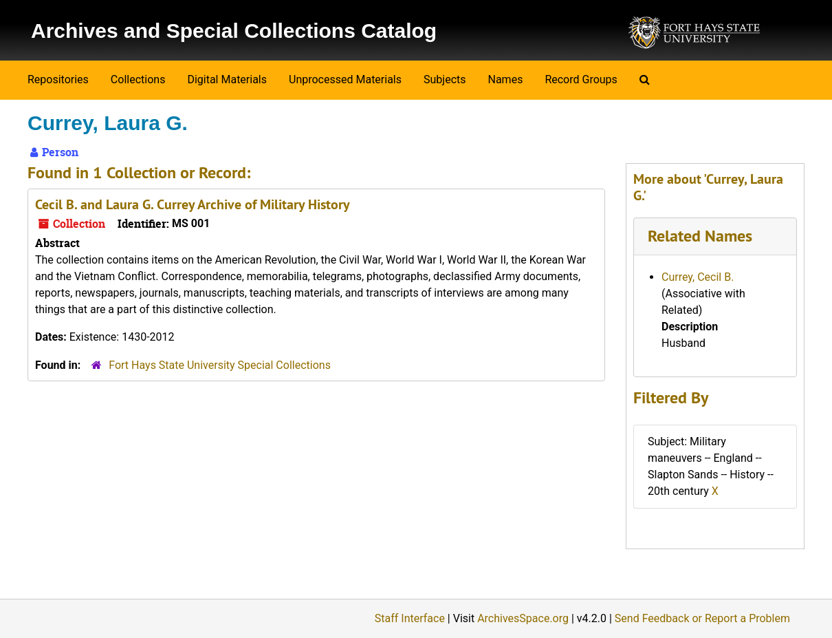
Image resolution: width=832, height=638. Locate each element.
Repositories (58, 79)
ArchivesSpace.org (523, 618)
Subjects (445, 79)
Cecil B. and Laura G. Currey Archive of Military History (192, 204)
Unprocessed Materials (345, 79)
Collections (138, 79)
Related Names (700, 235)
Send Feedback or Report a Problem (702, 618)
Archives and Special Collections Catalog (234, 30)
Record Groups (581, 79)
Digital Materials (227, 79)
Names (505, 79)
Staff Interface (410, 618)
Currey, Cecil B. (697, 277)
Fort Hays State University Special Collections (220, 365)
